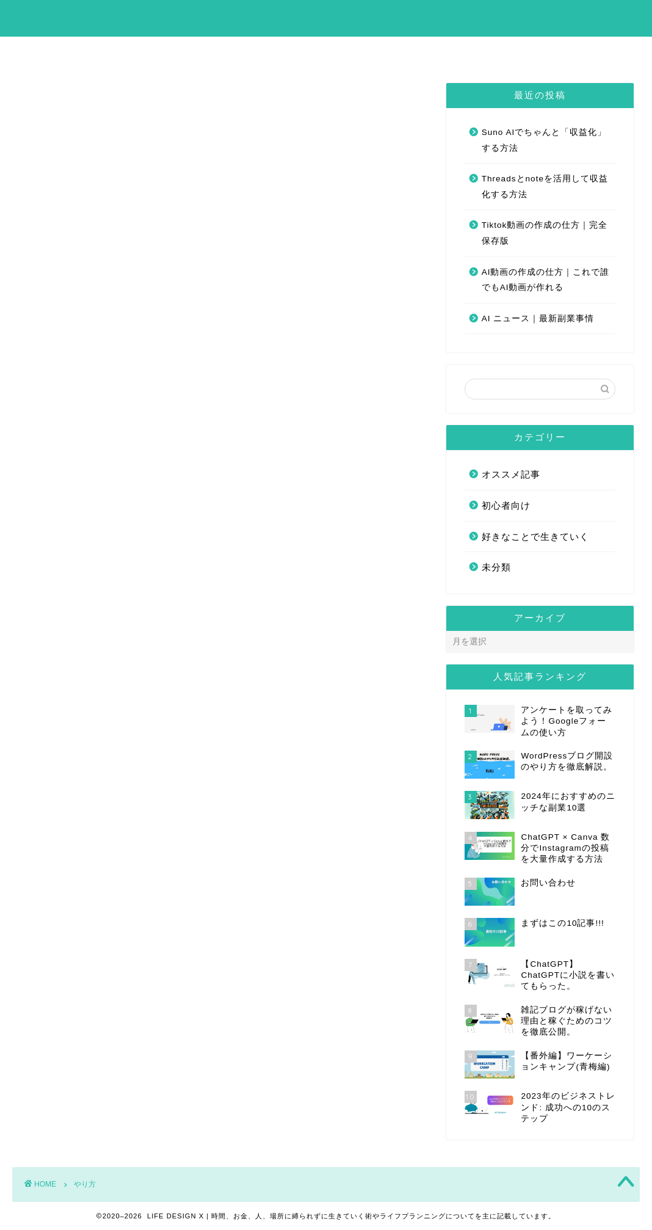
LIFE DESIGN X (326, 17)
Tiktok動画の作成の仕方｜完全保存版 (545, 233)
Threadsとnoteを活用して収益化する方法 (545, 186)
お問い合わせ (386, 51)
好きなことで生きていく (535, 536)
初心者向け (506, 505)
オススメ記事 (511, 474)
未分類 (496, 567)
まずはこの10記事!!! (281, 51)
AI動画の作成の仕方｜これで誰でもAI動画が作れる (546, 280)
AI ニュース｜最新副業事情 (538, 318)
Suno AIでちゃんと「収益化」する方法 (544, 140)
